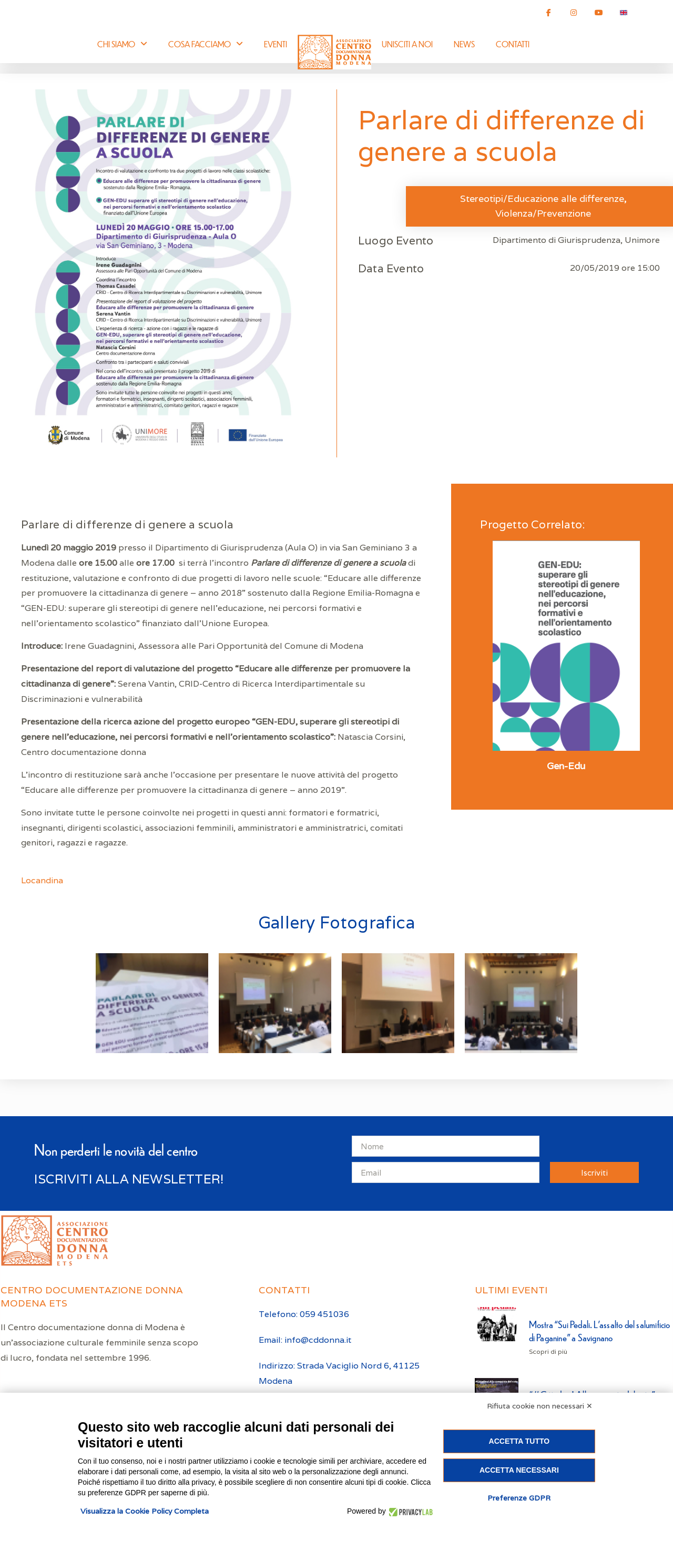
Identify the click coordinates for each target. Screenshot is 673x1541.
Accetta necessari (519, 1470)
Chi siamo (122, 44)
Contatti (512, 44)
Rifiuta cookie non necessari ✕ (540, 1406)
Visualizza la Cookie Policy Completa (144, 1511)
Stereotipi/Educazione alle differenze (542, 198)
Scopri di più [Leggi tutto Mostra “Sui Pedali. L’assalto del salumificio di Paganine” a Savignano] (548, 1351)
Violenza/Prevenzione (543, 213)
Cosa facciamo (205, 44)
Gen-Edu (566, 766)
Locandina (42, 880)
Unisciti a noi (407, 44)
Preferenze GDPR (518, 1498)
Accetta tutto (519, 1441)
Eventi (275, 44)
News (464, 44)
